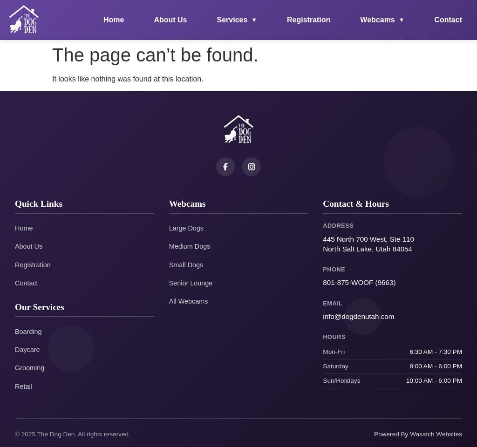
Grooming (29, 368)
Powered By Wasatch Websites (418, 434)
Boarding (28, 331)
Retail (23, 386)
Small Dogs (186, 265)
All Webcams (188, 301)
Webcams (382, 19)
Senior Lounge (191, 283)
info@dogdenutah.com (358, 316)
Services (237, 19)
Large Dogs (186, 228)
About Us (170, 20)
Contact (448, 20)
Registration (308, 20)
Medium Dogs (190, 246)
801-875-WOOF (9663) (359, 282)
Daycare (27, 349)
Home (113, 20)
